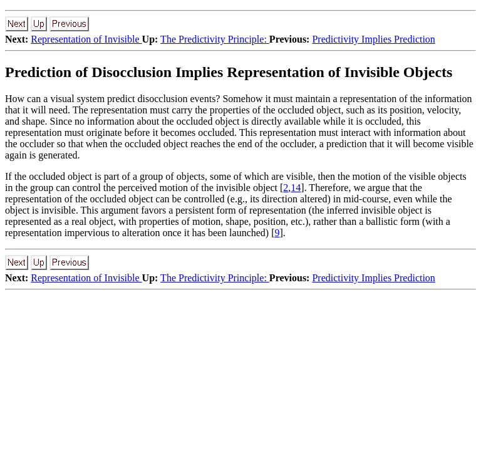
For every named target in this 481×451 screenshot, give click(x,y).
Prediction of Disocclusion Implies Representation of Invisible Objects (228, 72)
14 (296, 187)
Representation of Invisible (86, 39)
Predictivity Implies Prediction (373, 39)
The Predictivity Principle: (214, 39)
